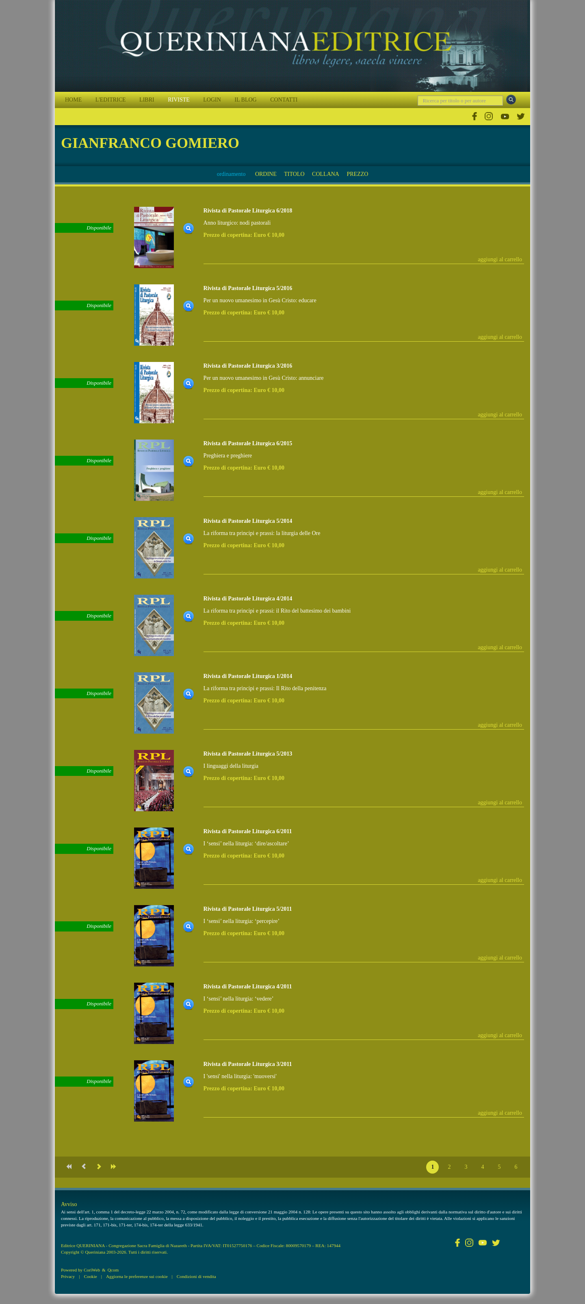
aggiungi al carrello (500, 259)
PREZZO (357, 174)
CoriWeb (92, 1269)
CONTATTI (283, 100)
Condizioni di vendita (196, 1276)
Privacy (68, 1276)
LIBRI (146, 100)
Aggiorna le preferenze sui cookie (137, 1276)
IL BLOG (245, 100)
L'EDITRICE (110, 100)
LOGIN (212, 100)
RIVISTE (179, 100)
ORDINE (266, 174)
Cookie (90, 1276)
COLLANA (325, 174)
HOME (73, 100)
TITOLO (294, 174)
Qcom (113, 1269)
